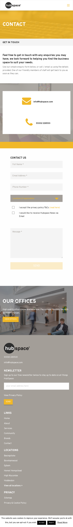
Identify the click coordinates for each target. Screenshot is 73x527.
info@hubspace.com (43, 102)
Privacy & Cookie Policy (15, 503)
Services (8, 428)
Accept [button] (41, 523)
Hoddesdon (9, 480)
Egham (7, 465)
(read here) (54, 207)
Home (7, 418)
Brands (7, 438)
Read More (62, 522)
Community (9, 433)
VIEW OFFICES (11, 319)
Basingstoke (9, 456)
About (7, 423)
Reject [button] (51, 523)
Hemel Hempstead (13, 470)
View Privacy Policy (13, 395)
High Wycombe (11, 475)
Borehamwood (10, 460)
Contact (8, 443)
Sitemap (8, 498)
